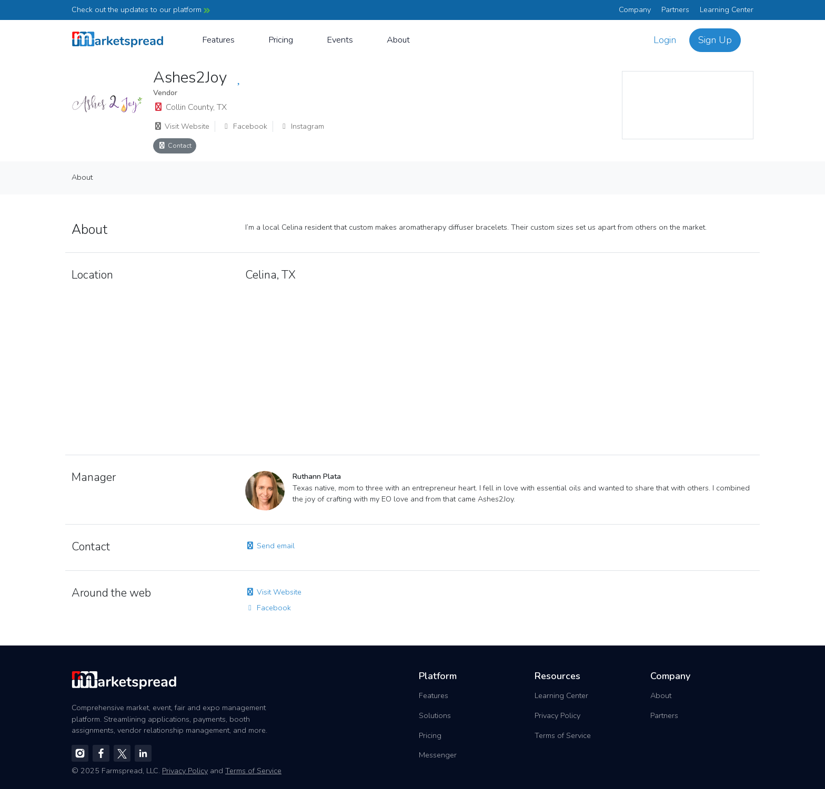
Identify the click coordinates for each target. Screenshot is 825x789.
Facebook (244, 126)
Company (635, 9)
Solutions (435, 715)
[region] (687, 105)
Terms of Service (563, 735)
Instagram (301, 126)
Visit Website (181, 126)
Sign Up (715, 40)
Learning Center (726, 9)
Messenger (438, 755)
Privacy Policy (557, 715)
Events (340, 40)
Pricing (280, 40)
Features (218, 40)
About (398, 40)
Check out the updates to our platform (141, 9)
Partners (675, 9)
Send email (270, 545)
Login (664, 40)
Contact (175, 145)
